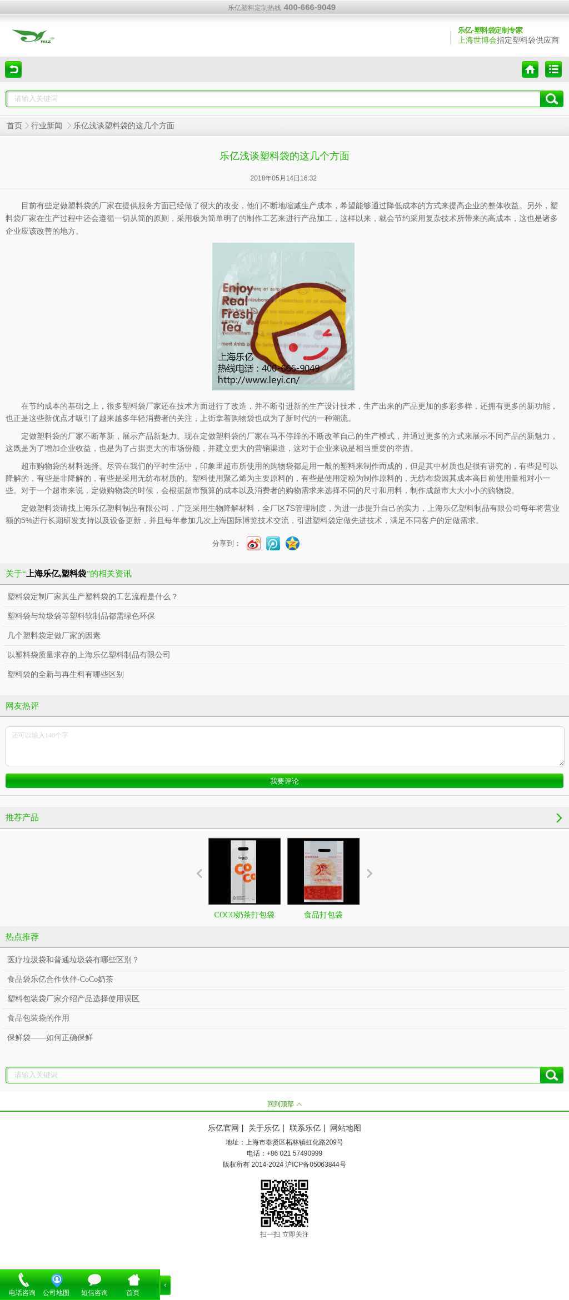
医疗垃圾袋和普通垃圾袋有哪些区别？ (73, 960)
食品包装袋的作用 (38, 1018)
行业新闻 (47, 126)
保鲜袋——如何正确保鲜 (50, 1037)
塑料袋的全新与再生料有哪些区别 (65, 674)
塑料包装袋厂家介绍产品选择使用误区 (73, 999)
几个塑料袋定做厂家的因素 (54, 635)
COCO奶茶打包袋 (244, 878)
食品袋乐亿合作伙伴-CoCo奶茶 (60, 979)
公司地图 (56, 1293)
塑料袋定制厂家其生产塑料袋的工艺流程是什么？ (92, 597)
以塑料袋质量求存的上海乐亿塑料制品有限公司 (89, 655)
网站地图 (345, 1128)
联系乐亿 (305, 1128)
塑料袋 (324, 520)
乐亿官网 (223, 1128)
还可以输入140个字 (285, 746)
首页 (14, 126)
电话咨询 (22, 1293)
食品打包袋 (323, 878)
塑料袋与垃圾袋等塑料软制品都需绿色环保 (81, 616)
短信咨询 (94, 1293)
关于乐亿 (263, 1128)
